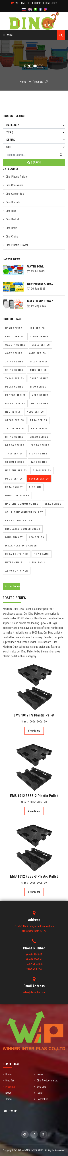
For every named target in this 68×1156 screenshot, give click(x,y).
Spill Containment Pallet (24, 512)
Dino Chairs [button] (11, 236)
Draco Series (14, 445)
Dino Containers (17, 495)
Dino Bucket (14, 537)
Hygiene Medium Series (21, 503)
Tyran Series (14, 378)
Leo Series (36, 537)
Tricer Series (15, 428)
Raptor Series (15, 395)
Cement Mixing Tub (18, 520)
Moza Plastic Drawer (40, 301)
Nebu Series (35, 411)
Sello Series (41, 345)
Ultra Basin (37, 562)
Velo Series (40, 395)
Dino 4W (8, 1080)
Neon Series (39, 403)
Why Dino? (41, 1086)
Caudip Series (15, 345)
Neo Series (13, 411)
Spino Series (14, 370)
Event (38, 1092)
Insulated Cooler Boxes (22, 529)
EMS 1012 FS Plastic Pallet (34, 715)
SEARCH (34, 162)
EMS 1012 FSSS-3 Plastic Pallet (34, 876)
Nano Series (37, 353)
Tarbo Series (39, 378)
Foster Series (39, 478)
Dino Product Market (46, 1080)
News (7, 1092)
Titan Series (42, 470)
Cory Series (13, 353)
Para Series (38, 420)
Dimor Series (39, 336)
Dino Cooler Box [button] (14, 193)
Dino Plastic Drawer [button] (16, 245)
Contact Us (41, 1099)
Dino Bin (35, 487)
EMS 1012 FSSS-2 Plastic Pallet (34, 796)
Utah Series (13, 328)
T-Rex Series (14, 453)
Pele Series (39, 428)
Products (38, 81)
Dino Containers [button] (14, 185)
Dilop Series (39, 361)
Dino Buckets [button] (12, 202)
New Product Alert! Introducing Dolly (39, 283)
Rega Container (16, 554)
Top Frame (41, 554)
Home (23, 81)
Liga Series (36, 328)
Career (7, 1099)
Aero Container (16, 570)
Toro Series (38, 370)
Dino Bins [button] (10, 211)
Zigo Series (38, 386)
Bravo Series (39, 437)
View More (34, 730)
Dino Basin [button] (11, 228)
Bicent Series (15, 403)
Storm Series (14, 462)
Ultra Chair (13, 562)
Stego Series (14, 420)
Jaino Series (14, 361)
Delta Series (14, 386)
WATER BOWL (35, 266)
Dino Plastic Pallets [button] (16, 176)
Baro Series (39, 462)
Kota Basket (14, 487)
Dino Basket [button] (12, 219)
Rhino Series (14, 437)
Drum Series (14, 478)
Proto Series (39, 445)
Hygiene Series (16, 470)
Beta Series (53, 503)
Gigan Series (38, 453)
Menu (8, 35)
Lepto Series (14, 336)
